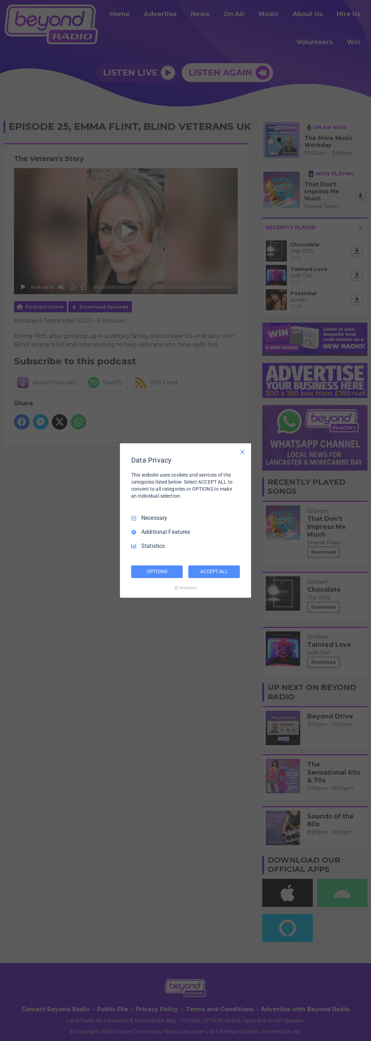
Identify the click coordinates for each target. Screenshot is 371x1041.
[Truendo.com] (185, 588)
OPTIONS (157, 571)
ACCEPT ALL (214, 571)
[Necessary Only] (242, 452)
